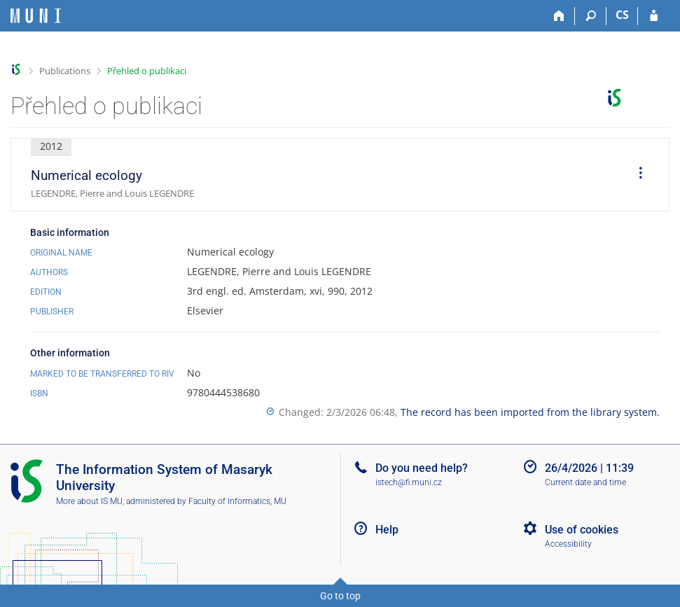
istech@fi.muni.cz (408, 482)
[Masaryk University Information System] (36, 16)
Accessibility (568, 544)
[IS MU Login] (653, 16)
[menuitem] (636, 175)
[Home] (559, 16)
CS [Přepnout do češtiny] (622, 14)
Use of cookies (581, 529)
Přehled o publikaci (146, 70)
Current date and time (585, 482)
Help (386, 529)
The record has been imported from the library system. (530, 412)
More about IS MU (89, 501)
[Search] (590, 16)
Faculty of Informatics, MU (237, 501)
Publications (64, 70)
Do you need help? (421, 468)
